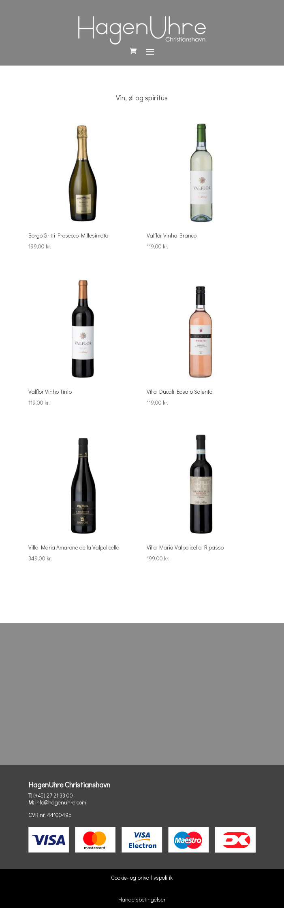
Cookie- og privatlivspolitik (142, 877)
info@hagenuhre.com (60, 802)
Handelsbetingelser (142, 899)
